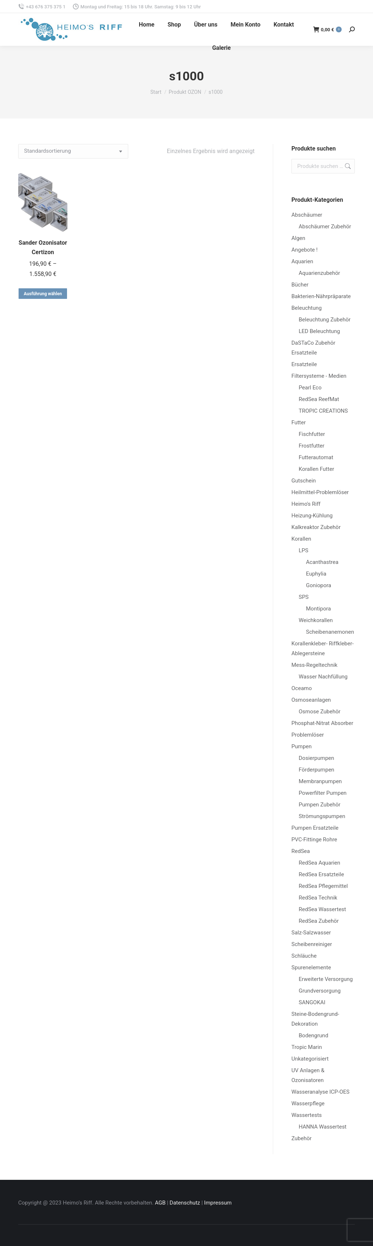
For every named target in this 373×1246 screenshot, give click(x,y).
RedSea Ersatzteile (321, 874)
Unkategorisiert (310, 1058)
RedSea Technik (318, 897)
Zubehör (301, 1138)
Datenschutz (185, 1202)
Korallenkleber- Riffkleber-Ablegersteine (322, 648)
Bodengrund (313, 1035)
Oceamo (301, 688)
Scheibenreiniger (311, 944)
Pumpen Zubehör (320, 804)
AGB (160, 1202)
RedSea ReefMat (319, 399)
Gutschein (303, 480)
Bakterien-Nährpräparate (321, 296)
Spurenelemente (311, 967)
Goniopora (318, 585)
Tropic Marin (306, 1047)
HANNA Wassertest (322, 1126)
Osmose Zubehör (320, 711)
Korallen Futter (316, 469)
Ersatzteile (304, 364)
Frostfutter (312, 445)
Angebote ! (304, 250)
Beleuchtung (306, 308)
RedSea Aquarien (319, 863)
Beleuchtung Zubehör (324, 319)
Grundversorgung (320, 990)
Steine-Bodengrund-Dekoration (315, 1019)
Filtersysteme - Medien (318, 376)
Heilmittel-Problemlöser (320, 492)
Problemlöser (307, 735)
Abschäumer (306, 215)
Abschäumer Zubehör (325, 226)
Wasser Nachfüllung (323, 676)
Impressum (217, 1202)
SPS (304, 597)
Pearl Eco (310, 387)
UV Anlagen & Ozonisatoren (308, 1075)
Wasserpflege (308, 1103)
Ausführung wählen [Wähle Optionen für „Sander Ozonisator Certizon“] (43, 293)
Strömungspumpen (322, 816)
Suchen (347, 166)
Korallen (301, 539)
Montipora (318, 608)
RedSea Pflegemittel (323, 886)
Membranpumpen (320, 781)
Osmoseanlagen (311, 700)
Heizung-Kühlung (312, 515)
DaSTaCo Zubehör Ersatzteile (313, 348)
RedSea (300, 851)
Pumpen (301, 746)
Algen (298, 238)
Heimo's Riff (306, 504)
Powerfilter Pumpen (322, 793)
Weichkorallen (316, 620)
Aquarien (302, 261)
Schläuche (304, 956)
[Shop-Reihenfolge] (73, 151)
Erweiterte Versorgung (326, 979)
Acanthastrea (322, 562)
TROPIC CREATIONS (323, 411)
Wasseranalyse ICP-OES (320, 1092)
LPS (303, 550)
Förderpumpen (316, 769)
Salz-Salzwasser (311, 932)
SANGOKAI (312, 1002)
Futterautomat (316, 457)
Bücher (300, 284)
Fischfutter (312, 434)
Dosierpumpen (316, 758)
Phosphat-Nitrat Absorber (322, 723)
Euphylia (316, 573)
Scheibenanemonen (330, 632)
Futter (298, 422)
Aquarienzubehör (319, 273)
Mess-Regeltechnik (314, 665)
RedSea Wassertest (322, 909)
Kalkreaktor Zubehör (316, 527)
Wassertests (306, 1115)
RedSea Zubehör (319, 921)
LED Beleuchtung (319, 331)
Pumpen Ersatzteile (314, 828)
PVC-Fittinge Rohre (314, 839)
